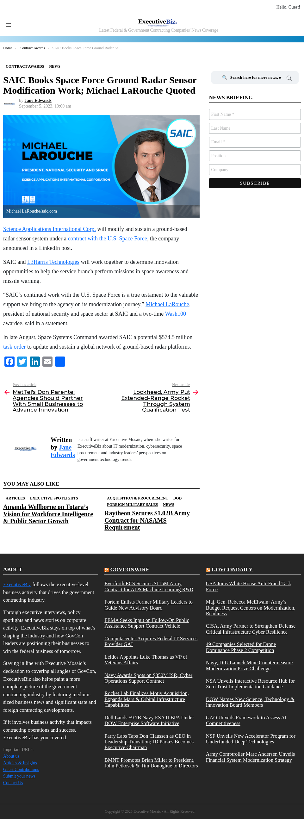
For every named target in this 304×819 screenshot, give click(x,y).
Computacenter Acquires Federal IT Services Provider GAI (150, 641)
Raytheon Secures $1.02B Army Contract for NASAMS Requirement (147, 520)
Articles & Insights (20, 762)
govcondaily (232, 570)
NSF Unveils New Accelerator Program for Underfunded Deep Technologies (250, 739)
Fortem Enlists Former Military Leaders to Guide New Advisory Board (148, 605)
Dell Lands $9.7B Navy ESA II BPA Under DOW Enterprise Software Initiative (149, 720)
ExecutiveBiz (17, 584)
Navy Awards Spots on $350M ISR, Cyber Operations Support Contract (148, 678)
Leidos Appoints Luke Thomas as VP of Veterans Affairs (145, 660)
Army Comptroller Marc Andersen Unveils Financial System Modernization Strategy (250, 757)
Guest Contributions (21, 769)
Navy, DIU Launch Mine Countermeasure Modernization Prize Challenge (249, 665)
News (168, 504)
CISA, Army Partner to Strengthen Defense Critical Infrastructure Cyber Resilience (251, 629)
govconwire (130, 570)
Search (289, 79)
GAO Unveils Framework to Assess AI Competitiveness (246, 720)
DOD (177, 498)
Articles (15, 498)
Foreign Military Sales (132, 504)
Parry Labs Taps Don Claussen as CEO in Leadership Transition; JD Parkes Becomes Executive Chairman (149, 742)
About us (11, 756)
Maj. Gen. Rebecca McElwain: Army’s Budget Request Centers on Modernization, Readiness (250, 608)
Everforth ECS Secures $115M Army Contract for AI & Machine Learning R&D (148, 586)
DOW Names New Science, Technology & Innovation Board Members (250, 702)
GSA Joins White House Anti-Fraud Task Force (248, 586)
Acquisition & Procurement (137, 498)
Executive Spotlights (54, 498)
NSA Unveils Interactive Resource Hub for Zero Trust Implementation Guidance (250, 684)
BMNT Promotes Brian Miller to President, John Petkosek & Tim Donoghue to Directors (151, 763)
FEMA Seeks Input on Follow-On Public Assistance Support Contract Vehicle (146, 623)
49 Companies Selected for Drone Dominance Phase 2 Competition (241, 647)
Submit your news (19, 776)
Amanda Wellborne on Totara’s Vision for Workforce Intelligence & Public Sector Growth (48, 513)
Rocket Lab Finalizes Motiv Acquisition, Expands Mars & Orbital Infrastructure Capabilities (146, 699)
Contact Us (13, 782)
